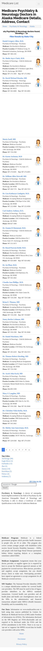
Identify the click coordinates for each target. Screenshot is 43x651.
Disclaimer (21, 639)
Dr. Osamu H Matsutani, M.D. (14, 228)
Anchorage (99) (7, 459)
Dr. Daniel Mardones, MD (13, 337)
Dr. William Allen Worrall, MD (14, 176)
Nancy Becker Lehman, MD (13, 319)
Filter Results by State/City (21, 37)
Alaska (32, 26)
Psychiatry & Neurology (18, 26)
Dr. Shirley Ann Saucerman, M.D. (16, 428)
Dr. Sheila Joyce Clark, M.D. (14, 58)
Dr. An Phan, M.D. (10, 265)
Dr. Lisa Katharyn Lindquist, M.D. (16, 194)
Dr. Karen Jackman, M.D (12, 156)
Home (5, 26)
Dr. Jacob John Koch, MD (13, 374)
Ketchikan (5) (7, 471)
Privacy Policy (21, 644)
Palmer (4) (5, 474)
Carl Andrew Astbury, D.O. (13, 211)
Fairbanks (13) (7, 464)
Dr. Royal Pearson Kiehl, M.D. (14, 248)
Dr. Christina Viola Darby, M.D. (15, 411)
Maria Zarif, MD (9, 139)
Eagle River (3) (7, 461)
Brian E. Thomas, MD (11, 302)
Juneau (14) (6, 469)
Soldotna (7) (6, 476)
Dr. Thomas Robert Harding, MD (15, 356)
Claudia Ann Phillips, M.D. (13, 282)
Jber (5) (4, 466)
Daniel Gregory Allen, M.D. (13, 41)
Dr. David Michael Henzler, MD (15, 78)
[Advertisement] (21, 115)
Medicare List (10, 3)
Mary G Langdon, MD (11, 393)
